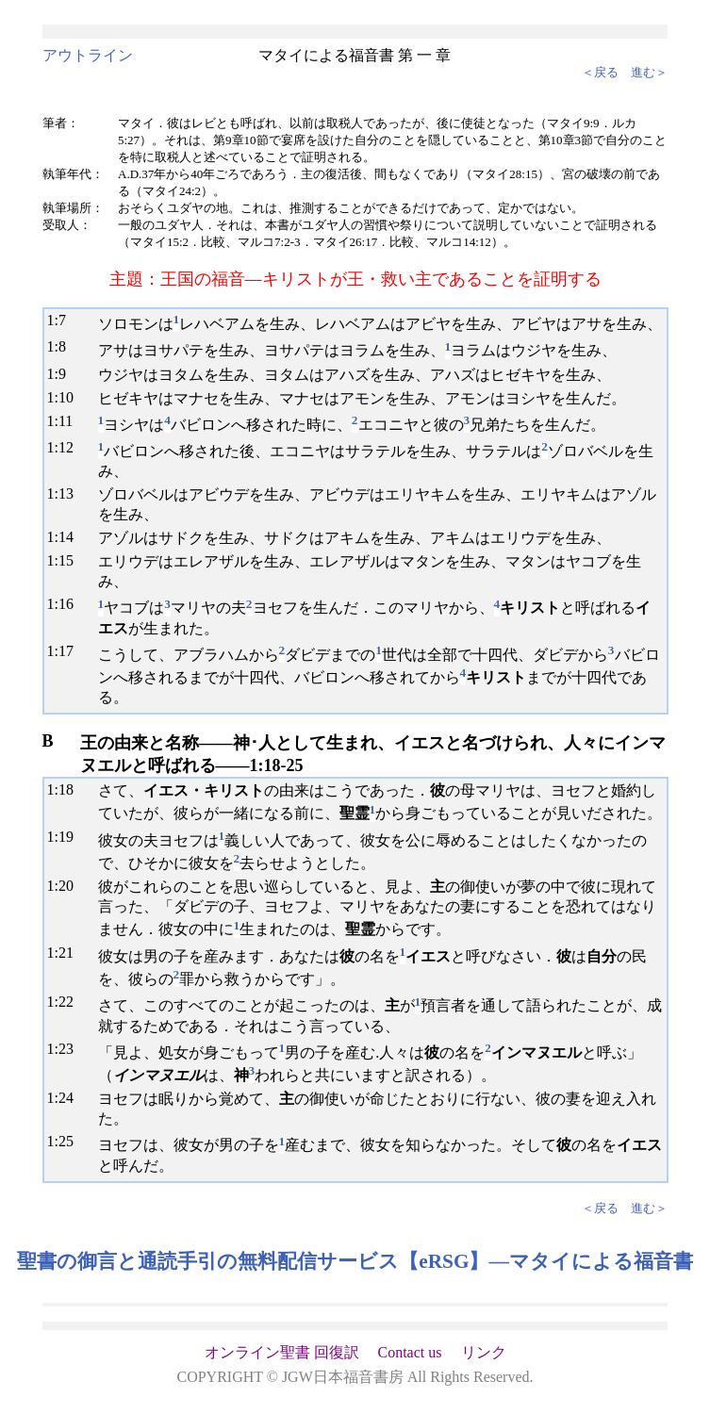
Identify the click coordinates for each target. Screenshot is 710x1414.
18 (66, 789)
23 (66, 1049)
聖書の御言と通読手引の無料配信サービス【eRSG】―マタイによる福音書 (355, 1261)
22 (66, 1002)
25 (66, 1141)
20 (66, 886)
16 (66, 604)
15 (66, 560)
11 (65, 421)
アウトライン (87, 55)
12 (66, 447)
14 (66, 537)
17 (66, 651)
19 (66, 837)
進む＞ (649, 72)
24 (66, 1098)
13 (66, 493)
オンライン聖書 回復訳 (282, 1352)
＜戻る (600, 72)
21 (66, 953)
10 (66, 397)
